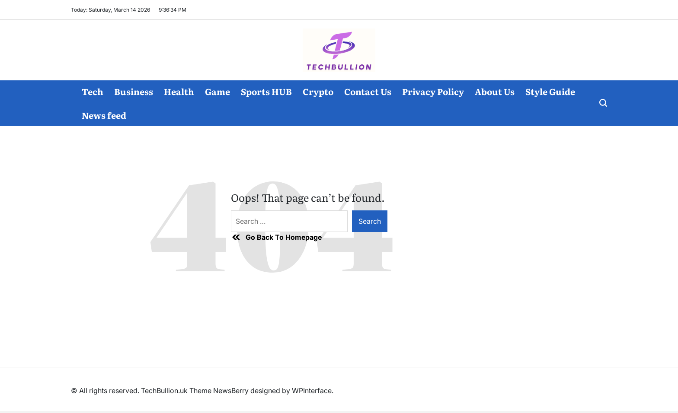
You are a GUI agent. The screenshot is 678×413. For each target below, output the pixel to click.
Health (179, 91)
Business (133, 91)
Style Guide (550, 91)
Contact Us (367, 91)
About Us (495, 91)
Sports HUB (266, 91)
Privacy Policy (433, 91)
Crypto (318, 91)
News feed (104, 114)
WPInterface (312, 390)
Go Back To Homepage (276, 237)
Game (217, 91)
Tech (92, 91)
